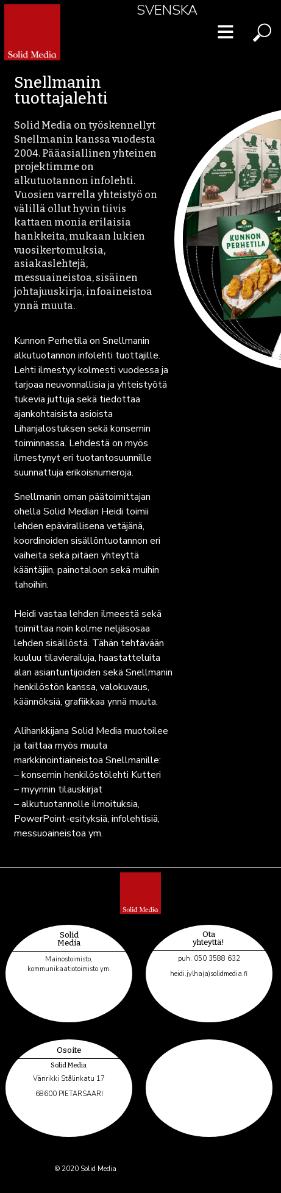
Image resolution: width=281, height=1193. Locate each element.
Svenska (167, 10)
